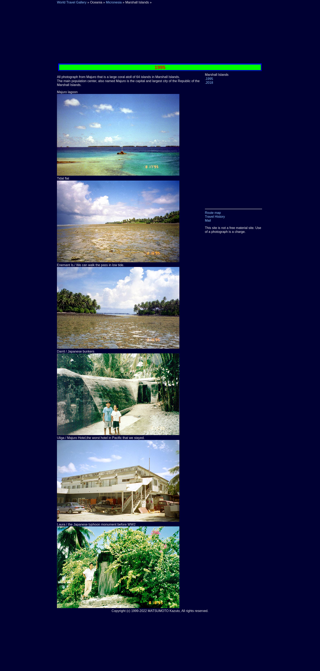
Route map (213, 212)
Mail (208, 220)
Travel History (215, 216)
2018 (209, 82)
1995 (209, 78)
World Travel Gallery (72, 2)
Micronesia (114, 2)
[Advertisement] (160, 32)
